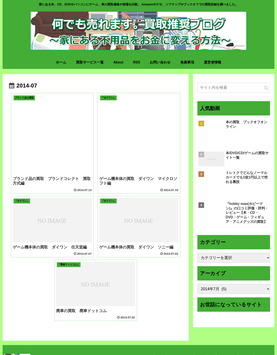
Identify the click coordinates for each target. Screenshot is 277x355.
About (196, 343)
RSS (208, 343)
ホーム (153, 343)
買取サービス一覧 (175, 343)
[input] (233, 87)
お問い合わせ (225, 343)
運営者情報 (262, 343)
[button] (266, 88)
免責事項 (244, 343)
